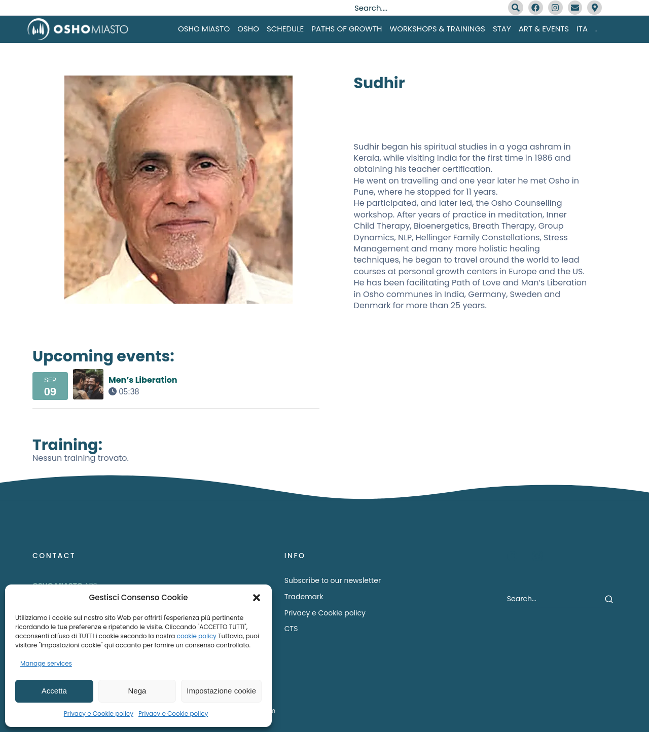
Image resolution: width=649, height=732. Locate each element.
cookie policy (197, 636)
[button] (256, 598)
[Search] (515, 7)
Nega (137, 690)
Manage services (46, 663)
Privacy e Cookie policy (98, 713)
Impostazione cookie (221, 690)
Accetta (54, 690)
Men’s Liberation (143, 380)
